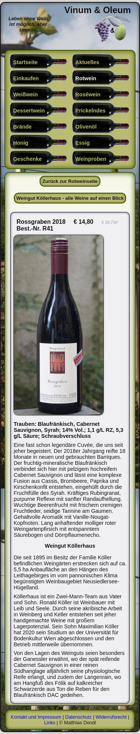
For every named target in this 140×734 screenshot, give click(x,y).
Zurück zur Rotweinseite (70, 181)
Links (49, 722)
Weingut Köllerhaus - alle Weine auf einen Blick (70, 198)
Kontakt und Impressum (36, 717)
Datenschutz (78, 717)
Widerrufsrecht (111, 717)
